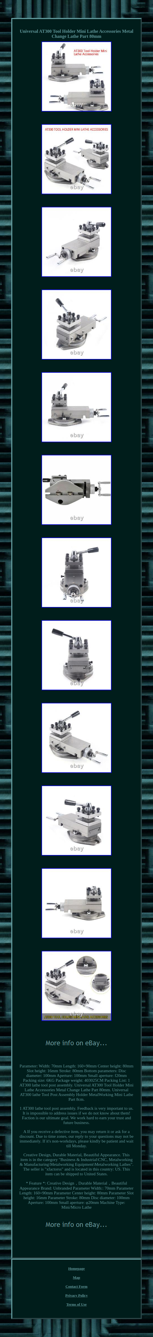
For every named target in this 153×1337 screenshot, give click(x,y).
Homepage (76, 1268)
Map (76, 1277)
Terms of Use (76, 1304)
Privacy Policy (76, 1295)
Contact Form (76, 1286)
